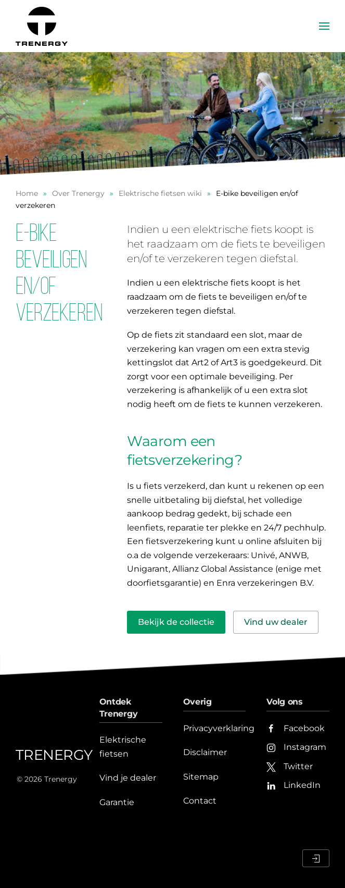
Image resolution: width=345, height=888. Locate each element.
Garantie (116, 802)
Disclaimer (205, 752)
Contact (199, 801)
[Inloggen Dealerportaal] (315, 858)
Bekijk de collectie (176, 622)
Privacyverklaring (218, 728)
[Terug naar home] (43, 26)
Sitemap (201, 777)
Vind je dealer (127, 778)
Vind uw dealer (276, 622)
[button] (324, 26)
